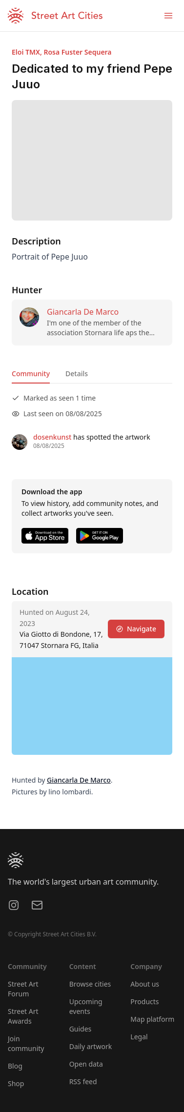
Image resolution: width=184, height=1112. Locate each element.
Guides (80, 1028)
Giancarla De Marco (83, 311)
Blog (15, 1066)
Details (76, 373)
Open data (86, 1064)
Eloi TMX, (27, 52)
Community (31, 373)
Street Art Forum (23, 988)
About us (144, 984)
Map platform (152, 1019)
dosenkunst (52, 437)
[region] (92, 706)
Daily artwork (90, 1046)
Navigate (136, 628)
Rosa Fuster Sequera (77, 52)
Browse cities (90, 984)
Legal (138, 1036)
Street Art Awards (23, 1016)
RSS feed (83, 1081)
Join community (26, 1043)
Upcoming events (85, 1006)
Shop (16, 1083)
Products (144, 1001)
